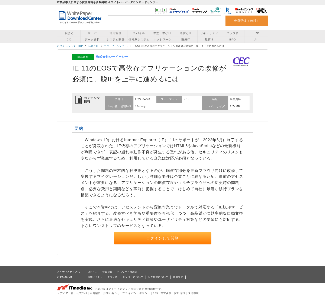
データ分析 (92, 39)
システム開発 (115, 39)
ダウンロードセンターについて (125, 277)
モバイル (139, 33)
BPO (232, 39)
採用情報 (179, 293)
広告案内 (95, 293)
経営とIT (186, 33)
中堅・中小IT (162, 33)
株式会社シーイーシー (112, 56)
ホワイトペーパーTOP (70, 46)
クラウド (232, 33)
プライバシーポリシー (136, 293)
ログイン (93, 271)
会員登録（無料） (247, 20)
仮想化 (68, 33)
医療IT (185, 39)
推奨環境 (193, 293)
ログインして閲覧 (162, 238)
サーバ (92, 33)
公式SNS (81, 293)
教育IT (209, 39)
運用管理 (115, 33)
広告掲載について (158, 277)
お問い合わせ (95, 277)
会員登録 (107, 271)
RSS (155, 293)
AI (255, 39)
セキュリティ (209, 33)
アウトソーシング (114, 46)
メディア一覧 (65, 293)
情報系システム (139, 39)
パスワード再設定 (127, 271)
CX (69, 39)
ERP (256, 33)
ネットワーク (162, 39)
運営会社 (166, 293)
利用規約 (178, 277)
